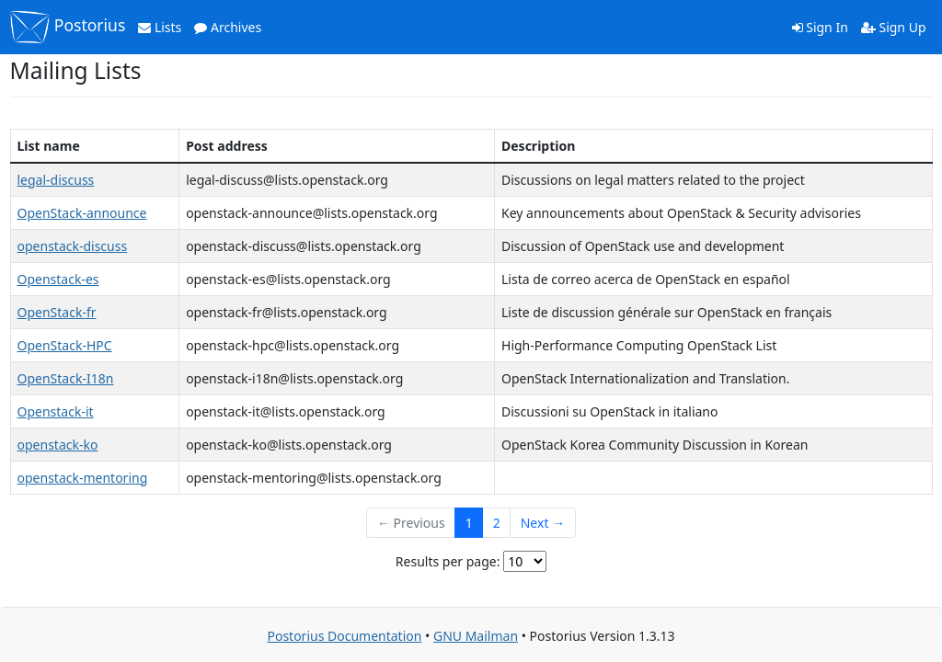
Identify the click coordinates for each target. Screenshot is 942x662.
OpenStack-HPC (64, 345)
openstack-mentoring (82, 477)
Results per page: (448, 561)
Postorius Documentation (344, 636)
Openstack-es (58, 279)
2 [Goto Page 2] (496, 522)
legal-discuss (56, 179)
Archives (227, 27)
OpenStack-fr (57, 312)
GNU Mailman (475, 636)
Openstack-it (55, 411)
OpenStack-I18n (65, 378)
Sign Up (893, 27)
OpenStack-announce (82, 213)
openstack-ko (57, 444)
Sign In (820, 27)
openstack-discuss (72, 246)
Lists (159, 27)
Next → (543, 522)
